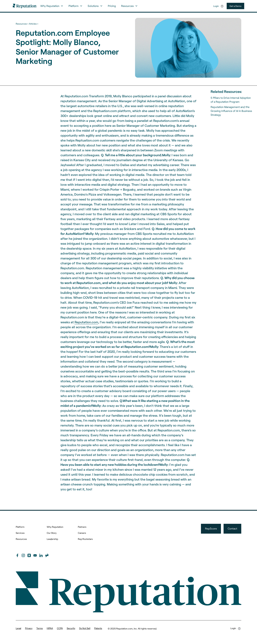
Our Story (52, 532)
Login (216, 6)
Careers (82, 532)
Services (20, 532)
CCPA (60, 628)
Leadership (52, 539)
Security (71, 628)
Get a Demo (235, 6)
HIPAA (50, 628)
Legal (18, 628)
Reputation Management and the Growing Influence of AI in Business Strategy (231, 110)
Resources (21, 539)
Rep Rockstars (85, 539)
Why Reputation (55, 526)
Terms (39, 628)
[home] (24, 6)
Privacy (28, 628)
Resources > (22, 23)
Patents (98, 628)
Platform (20, 526)
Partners (82, 526)
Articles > (33, 23)
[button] (51, 6)
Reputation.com (86, 322)
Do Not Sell (84, 628)
